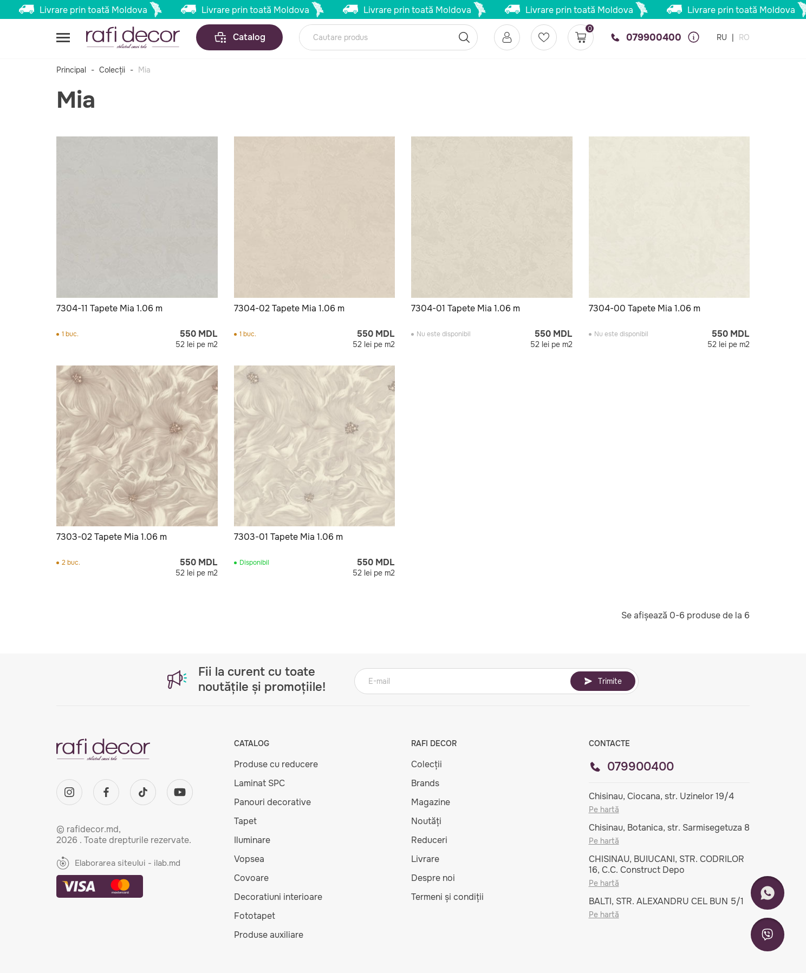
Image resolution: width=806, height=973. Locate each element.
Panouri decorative (272, 802)
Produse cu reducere (276, 764)
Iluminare (252, 840)
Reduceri (429, 840)
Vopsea (249, 859)
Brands (425, 783)
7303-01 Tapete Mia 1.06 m (288, 537)
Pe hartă (604, 809)
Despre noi (433, 878)
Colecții (112, 70)
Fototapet (254, 916)
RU (723, 37)
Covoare (251, 878)
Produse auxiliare (268, 935)
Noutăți (426, 821)
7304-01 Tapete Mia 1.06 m (465, 308)
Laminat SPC (259, 783)
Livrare (425, 859)
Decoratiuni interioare (278, 897)
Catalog (239, 37)
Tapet (245, 821)
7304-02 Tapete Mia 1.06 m (289, 308)
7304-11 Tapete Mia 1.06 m (109, 308)
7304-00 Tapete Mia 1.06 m (644, 308)
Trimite (603, 681)
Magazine (430, 802)
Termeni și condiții (447, 897)
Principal (71, 70)
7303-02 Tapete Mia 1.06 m (111, 537)
